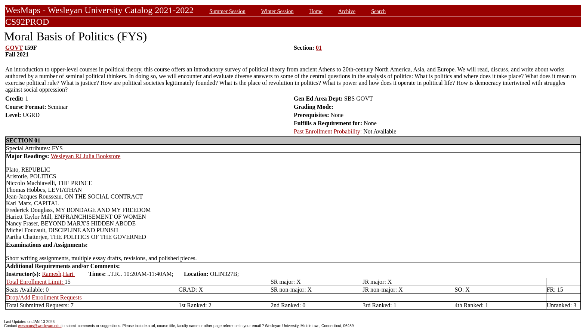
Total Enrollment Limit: (35, 282)
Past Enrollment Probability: (328, 131)
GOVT (14, 47)
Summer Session (227, 11)
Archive (346, 11)
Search (378, 11)
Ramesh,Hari (58, 274)
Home (316, 11)
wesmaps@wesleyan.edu (39, 326)
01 (319, 47)
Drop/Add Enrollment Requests (44, 297)
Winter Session (277, 11)
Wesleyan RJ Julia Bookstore (86, 156)
